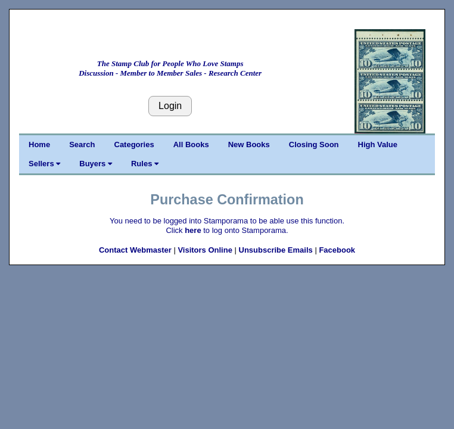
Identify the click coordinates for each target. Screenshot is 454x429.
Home (39, 144)
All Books (191, 144)
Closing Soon (314, 144)
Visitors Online (205, 249)
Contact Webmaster (135, 249)
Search (82, 144)
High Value (377, 144)
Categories (134, 144)
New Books (249, 144)
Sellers (44, 163)
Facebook (337, 249)
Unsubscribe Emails (276, 249)
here (193, 230)
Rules (144, 163)
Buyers (95, 163)
